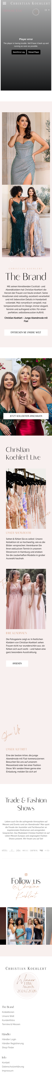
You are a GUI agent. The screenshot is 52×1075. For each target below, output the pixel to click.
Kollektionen (8, 1012)
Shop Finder (8, 1047)
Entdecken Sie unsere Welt (26, 332)
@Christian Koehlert (26, 891)
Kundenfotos (8, 1020)
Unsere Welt (8, 1016)
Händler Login (9, 1039)
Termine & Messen (11, 1024)
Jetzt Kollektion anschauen (26, 416)
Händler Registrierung (13, 1043)
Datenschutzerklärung (13, 1066)
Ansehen (17, 663)
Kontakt (6, 1062)
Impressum (7, 1070)
